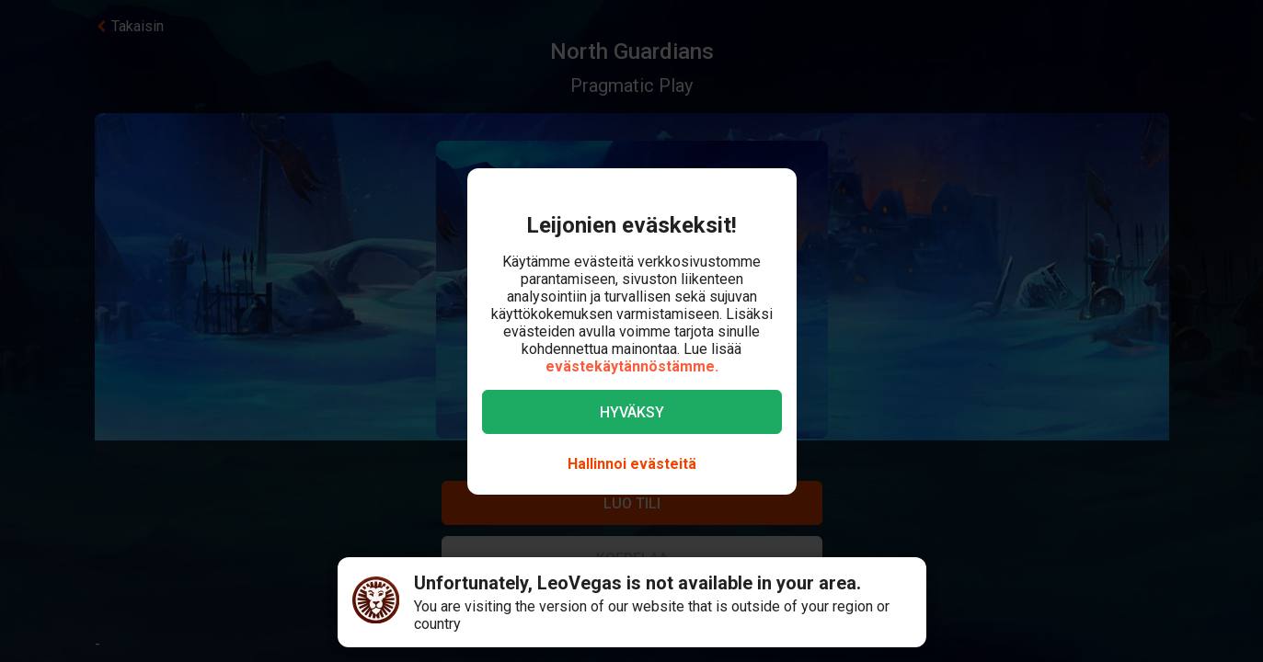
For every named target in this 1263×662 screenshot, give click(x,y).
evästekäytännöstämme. (631, 366)
